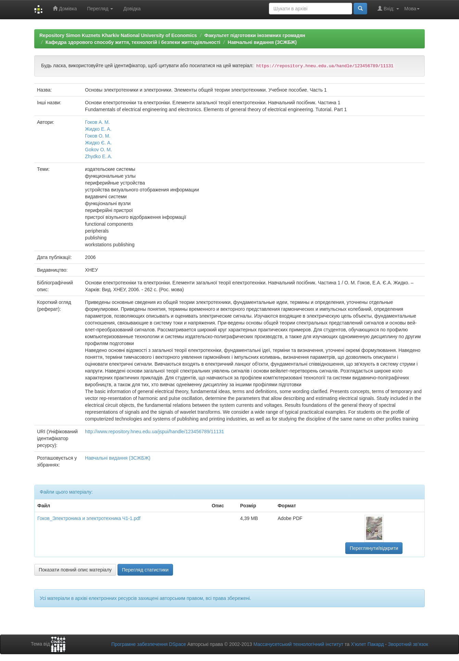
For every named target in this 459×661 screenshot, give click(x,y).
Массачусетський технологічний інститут (298, 644)
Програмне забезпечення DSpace (148, 644)
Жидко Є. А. (98, 142)
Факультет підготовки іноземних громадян (254, 35)
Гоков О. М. (97, 136)
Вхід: (388, 8)
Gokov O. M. (98, 149)
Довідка (131, 8)
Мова (412, 8)
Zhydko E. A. (98, 156)
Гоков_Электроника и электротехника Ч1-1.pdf (88, 518)
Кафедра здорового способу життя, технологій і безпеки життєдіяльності (133, 42)
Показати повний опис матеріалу (75, 570)
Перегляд (100, 8)
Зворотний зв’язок (408, 644)
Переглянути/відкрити (374, 548)
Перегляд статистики (145, 570)
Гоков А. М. (97, 122)
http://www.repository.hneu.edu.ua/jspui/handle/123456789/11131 (154, 431)
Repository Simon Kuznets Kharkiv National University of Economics (118, 35)
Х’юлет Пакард (367, 644)
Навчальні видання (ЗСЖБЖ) (262, 42)
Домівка (65, 8)
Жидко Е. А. (98, 129)
